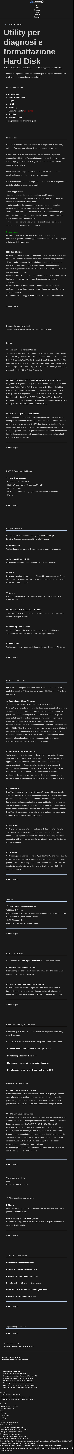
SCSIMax (13, 852)
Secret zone (14, 644)
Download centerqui (45, 536)
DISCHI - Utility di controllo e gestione (22, 1218)
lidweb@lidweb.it (12, 1422)
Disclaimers (5, 1415)
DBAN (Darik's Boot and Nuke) (22, 1090)
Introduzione (13, 94)
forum (18, 1212)
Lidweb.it (4, 1394)
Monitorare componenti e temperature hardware (28, 1063)
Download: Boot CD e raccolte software (23, 1283)
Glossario (37, 17)
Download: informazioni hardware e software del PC (30, 1070)
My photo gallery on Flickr (9, 1406)
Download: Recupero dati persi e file (22, 1276)
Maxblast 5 (13, 825)
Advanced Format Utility (19, 559)
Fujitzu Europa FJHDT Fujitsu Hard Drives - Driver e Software (36, 380)
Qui (7, 688)
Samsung (13, 107)
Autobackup (14, 546)
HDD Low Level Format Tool (21, 1114)
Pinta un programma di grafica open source (18, 1383)
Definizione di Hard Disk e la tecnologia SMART (27, 1290)
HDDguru (10, 1205)
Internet (37, 15)
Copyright (3, 1441)
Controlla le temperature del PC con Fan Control (19, 1385)
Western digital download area (31, 961)
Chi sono (4, 1413)
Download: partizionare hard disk (22, 1056)
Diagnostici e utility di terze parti (22, 121)
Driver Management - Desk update (24, 414)
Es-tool (12, 593)
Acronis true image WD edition (22, 967)
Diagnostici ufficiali (16, 97)
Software (37, 10)
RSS (2, 1420)
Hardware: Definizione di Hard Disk (21, 1269)
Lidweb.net (4, 1397)
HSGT (11, 104)
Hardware (22, 1327)
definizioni (34, 296)
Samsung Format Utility (19, 627)
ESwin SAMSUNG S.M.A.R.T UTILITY (25, 610)
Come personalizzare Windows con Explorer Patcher (21, 1387)
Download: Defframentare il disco (21, 1296)
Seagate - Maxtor (16, 111)
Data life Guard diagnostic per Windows (26, 984)
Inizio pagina (13, 306)
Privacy (14, 1327)
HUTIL (12, 573)
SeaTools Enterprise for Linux (22, 751)
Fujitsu (12, 101)
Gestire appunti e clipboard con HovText (17, 1373)
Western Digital (15, 118)
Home (37, 8)
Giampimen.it (5, 1399)
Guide (37, 12)
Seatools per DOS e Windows (22, 701)
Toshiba (12, 114)
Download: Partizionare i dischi (20, 1263)
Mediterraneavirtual (7, 1408)
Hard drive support (17, 478)
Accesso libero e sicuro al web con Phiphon (18, 1380)
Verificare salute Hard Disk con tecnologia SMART (29, 1049)
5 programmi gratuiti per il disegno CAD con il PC (20, 1376)
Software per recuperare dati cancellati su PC (19, 1346)
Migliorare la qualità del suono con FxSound (18, 1378)
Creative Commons (37, 1446)
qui (58, 738)
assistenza (29, 738)
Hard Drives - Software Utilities (22, 350)
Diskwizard (14, 788)
